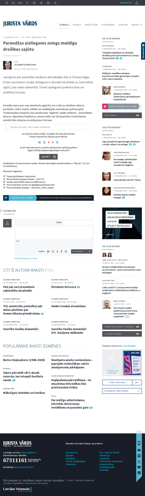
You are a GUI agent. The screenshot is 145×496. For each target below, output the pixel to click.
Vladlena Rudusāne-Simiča (124, 188)
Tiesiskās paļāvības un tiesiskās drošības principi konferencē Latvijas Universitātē (120, 55)
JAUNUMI (123, 24)
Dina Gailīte (107, 135)
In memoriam (8, 356)
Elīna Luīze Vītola (109, 260)
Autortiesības (107, 464)
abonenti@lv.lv (29, 452)
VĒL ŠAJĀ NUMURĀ (111, 38)
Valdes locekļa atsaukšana (68, 306)
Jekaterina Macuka (121, 152)
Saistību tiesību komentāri (21, 329)
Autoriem (105, 458)
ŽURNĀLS (64, 24)
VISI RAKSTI (122, 115)
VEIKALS (77, 24)
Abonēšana (71, 452)
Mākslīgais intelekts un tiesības (24, 393)
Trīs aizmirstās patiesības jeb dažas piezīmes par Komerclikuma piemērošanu (22, 309)
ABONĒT (46, 157)
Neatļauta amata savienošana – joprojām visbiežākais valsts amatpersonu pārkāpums (72, 363)
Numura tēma (41, 37)
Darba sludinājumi (75, 461)
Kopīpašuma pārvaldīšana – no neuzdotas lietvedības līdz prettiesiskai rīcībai (71, 383)
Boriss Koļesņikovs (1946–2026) (24, 360)
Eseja (53, 396)
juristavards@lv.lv (24, 467)
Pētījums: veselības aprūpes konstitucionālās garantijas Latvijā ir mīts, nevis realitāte (120, 76)
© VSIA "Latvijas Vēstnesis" (80, 480)
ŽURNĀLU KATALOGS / (119, 345)
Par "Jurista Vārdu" (110, 452)
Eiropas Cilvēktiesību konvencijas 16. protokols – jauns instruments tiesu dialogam (121, 269)
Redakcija (105, 455)
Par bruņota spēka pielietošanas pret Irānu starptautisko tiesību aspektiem (125, 312)
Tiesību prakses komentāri (62, 376)
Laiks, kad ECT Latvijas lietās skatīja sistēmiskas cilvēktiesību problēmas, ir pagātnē (121, 290)
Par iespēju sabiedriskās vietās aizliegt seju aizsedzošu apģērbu (125, 162)
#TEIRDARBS (108, 24)
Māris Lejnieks (119, 301)
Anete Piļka (122, 260)
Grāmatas (71, 464)
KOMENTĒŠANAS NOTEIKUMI (25, 258)
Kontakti (104, 470)
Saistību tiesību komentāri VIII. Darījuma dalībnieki (69, 331)
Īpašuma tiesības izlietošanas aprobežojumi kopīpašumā (127, 96)
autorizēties (126, 3)
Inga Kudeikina (119, 87)
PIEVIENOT (78, 251)
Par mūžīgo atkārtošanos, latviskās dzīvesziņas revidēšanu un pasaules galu (70, 403)
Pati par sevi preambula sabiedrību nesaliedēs (18, 288)
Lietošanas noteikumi (111, 461)
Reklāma (70, 458)
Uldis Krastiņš (108, 280)
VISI (50, 270)
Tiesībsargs (107, 66)
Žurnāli (69, 455)
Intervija (7, 369)
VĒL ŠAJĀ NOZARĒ (111, 246)
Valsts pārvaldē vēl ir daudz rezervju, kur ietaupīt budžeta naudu (23, 376)
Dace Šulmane (108, 46)
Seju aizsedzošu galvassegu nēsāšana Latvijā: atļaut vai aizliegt (121, 143)
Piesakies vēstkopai (122, 391)
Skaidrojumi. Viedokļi (60, 356)
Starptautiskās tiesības (122, 327)
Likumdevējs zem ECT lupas (127, 179)
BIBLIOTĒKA (91, 24)
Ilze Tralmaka (119, 173)
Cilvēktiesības (122, 334)
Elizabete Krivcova (25, 64)
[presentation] (78, 244)
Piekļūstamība (107, 467)
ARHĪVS (135, 24)
